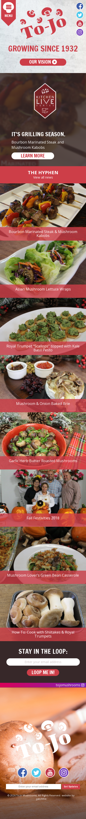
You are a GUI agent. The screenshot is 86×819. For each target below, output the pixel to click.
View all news (43, 177)
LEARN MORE (33, 155)
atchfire (41, 798)
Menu (9, 10)
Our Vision (43, 62)
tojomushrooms (70, 685)
